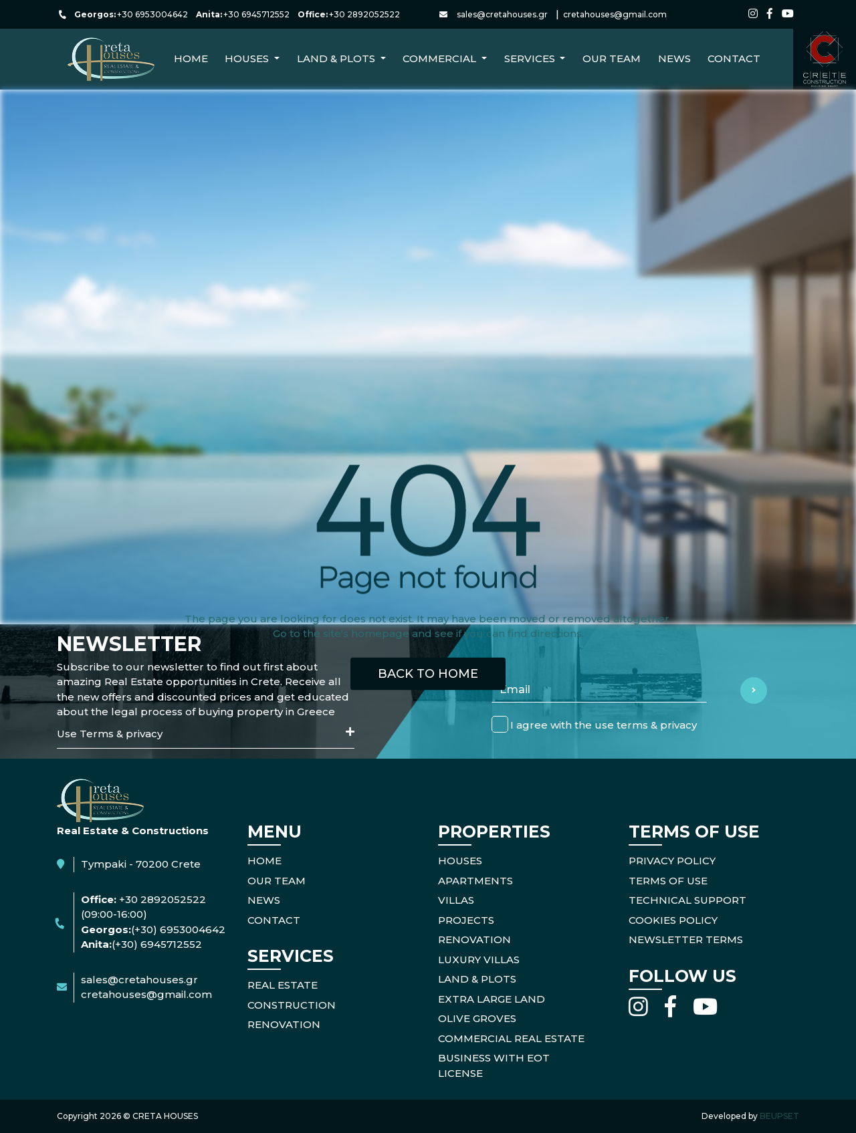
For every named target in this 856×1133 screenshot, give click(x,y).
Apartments (475, 880)
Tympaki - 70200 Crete (141, 864)
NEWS (674, 58)
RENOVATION (283, 1024)
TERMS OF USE (668, 880)
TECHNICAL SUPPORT (687, 900)
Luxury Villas (479, 959)
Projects (466, 920)
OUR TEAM (276, 880)
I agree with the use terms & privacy (603, 724)
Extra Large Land (491, 999)
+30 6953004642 (152, 14)
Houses (460, 860)
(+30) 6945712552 (157, 944)
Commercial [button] (441, 58)
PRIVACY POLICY (672, 860)
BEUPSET (779, 1116)
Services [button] (531, 58)
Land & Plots (477, 979)
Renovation (474, 939)
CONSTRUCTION (291, 1005)
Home (191, 58)
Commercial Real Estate (511, 1038)
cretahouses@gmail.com (615, 14)
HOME (264, 860)
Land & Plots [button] (337, 58)
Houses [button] (248, 58)
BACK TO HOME (428, 673)
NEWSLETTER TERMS (686, 939)
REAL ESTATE (282, 985)
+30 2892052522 (364, 14)
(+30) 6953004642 (178, 929)
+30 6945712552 (256, 14)
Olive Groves (477, 1018)
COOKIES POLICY (673, 920)
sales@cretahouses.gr (502, 14)
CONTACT (734, 58)
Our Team (611, 58)
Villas (456, 900)
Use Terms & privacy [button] (205, 733)
